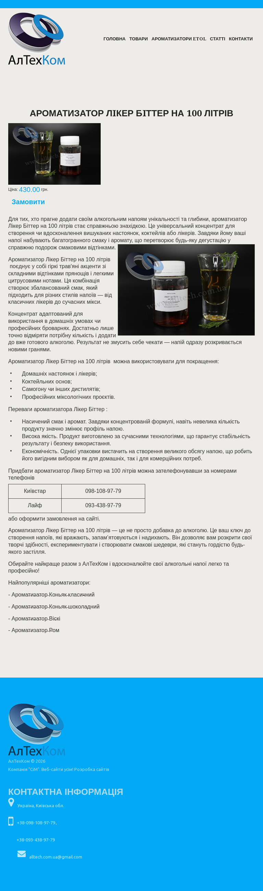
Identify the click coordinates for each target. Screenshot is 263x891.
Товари (138, 38)
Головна (114, 38)
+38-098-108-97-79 (36, 822)
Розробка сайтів (91, 769)
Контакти (241, 38)
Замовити (28, 202)
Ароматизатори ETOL (179, 38)
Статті (217, 38)
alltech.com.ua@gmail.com (55, 856)
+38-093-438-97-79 (35, 839)
